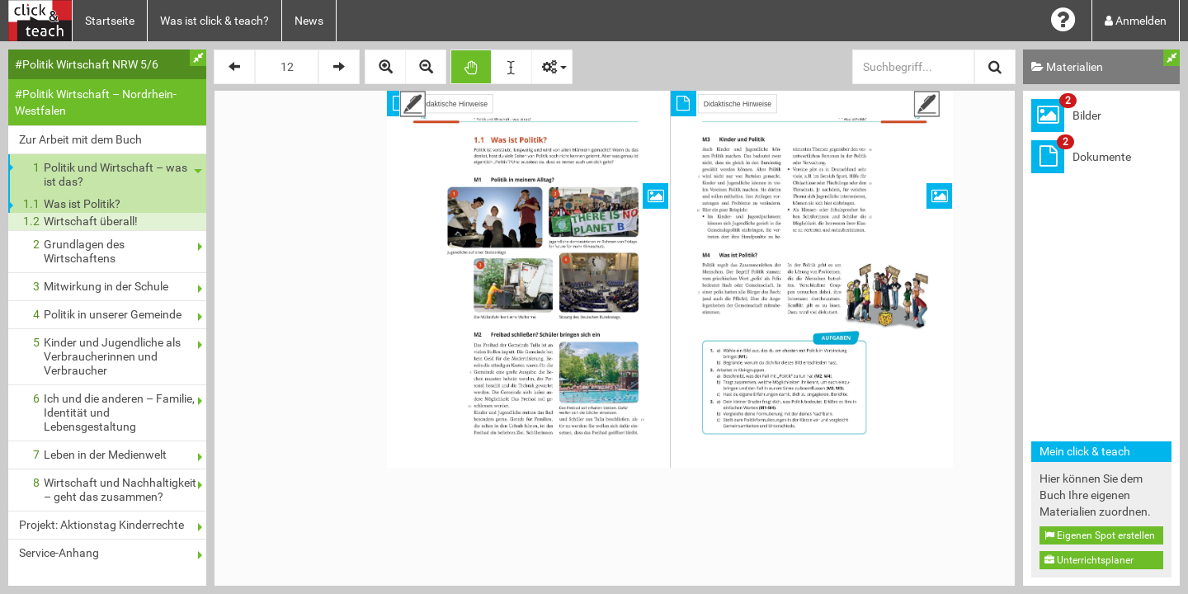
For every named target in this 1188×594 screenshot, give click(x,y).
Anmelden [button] (1136, 20)
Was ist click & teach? (214, 20)
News (309, 20)
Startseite (109, 20)
